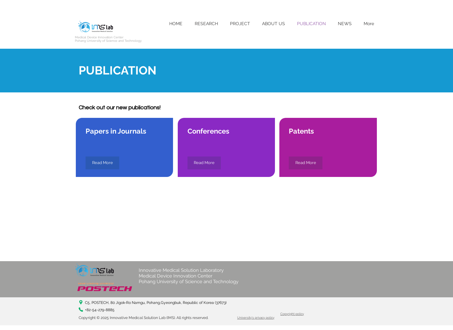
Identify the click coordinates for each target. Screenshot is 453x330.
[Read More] (102, 163)
